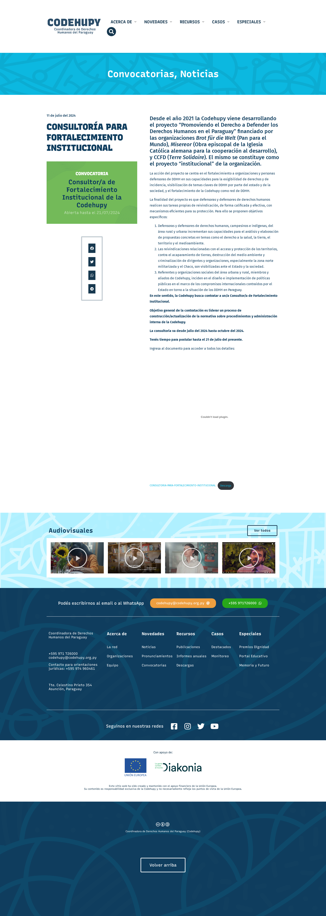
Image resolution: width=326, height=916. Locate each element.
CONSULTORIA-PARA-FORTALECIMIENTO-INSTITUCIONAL (183, 485)
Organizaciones (120, 656)
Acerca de (124, 22)
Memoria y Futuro (254, 665)
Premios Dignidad (254, 647)
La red (112, 647)
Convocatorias (154, 665)
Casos (221, 22)
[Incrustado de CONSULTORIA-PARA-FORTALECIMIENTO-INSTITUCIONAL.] (214, 416)
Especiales (251, 22)
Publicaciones (188, 647)
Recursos (192, 22)
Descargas (185, 665)
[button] (92, 248)
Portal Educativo (253, 656)
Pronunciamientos (157, 656)
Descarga (225, 485)
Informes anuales (191, 656)
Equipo (112, 665)
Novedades (158, 22)
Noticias (149, 647)
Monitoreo (220, 656)
